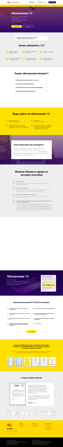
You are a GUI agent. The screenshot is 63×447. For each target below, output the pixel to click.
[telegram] (7, 428)
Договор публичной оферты (11, 432)
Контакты (44, 5)
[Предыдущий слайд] (2, 394)
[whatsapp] (8, 428)
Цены (25, 5)
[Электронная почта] (11, 428)
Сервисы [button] (22, 5)
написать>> (49, 428)
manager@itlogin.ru (49, 427)
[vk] (10, 428)
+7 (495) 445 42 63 (31, 1)
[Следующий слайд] (60, 394)
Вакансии (39, 5)
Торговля (35, 5)
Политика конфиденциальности (11, 433)
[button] (52, 2)
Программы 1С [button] (30, 5)
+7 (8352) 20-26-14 (40, 1)
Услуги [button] (18, 5)
